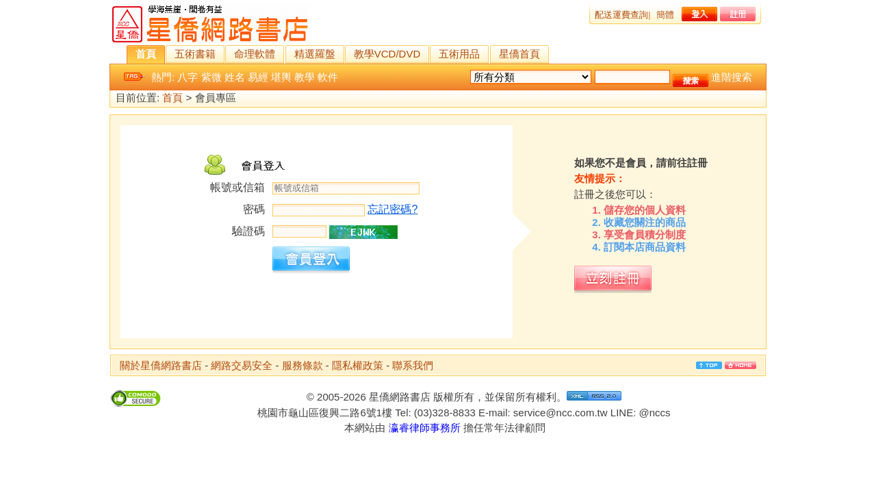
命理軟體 (254, 54)
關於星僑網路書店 (161, 365)
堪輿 (281, 77)
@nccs (654, 412)
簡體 (665, 15)
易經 (258, 77)
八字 (187, 77)
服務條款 (302, 365)
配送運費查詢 (621, 15)
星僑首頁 (519, 54)
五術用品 (459, 54)
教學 (304, 77)
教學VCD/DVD (387, 54)
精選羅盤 (314, 54)
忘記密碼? (392, 209)
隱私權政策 (357, 365)
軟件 (328, 77)
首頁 (146, 54)
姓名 (234, 77)
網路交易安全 (241, 365)
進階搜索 (731, 77)
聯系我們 (412, 365)
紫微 (211, 77)
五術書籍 (195, 54)
